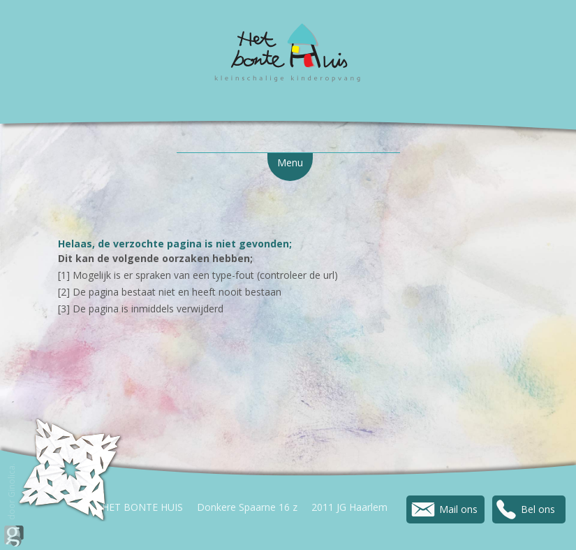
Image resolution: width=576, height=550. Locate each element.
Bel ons (538, 509)
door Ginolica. (13, 505)
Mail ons (458, 509)
